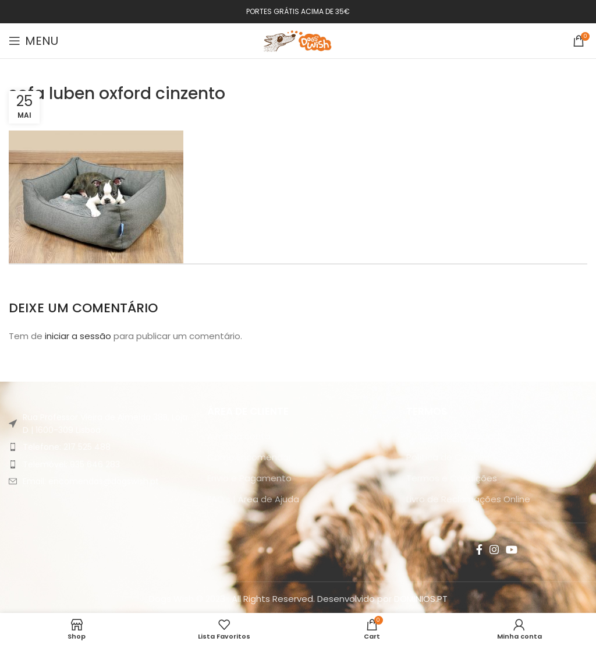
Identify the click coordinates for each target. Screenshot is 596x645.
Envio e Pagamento (249, 478)
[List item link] (99, 446)
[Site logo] (298, 40)
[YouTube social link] (511, 549)
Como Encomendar (249, 457)
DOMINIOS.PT (421, 599)
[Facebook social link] (479, 549)
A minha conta (239, 436)
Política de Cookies (447, 457)
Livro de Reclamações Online (468, 499)
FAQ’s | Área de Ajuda (253, 499)
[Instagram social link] (494, 549)
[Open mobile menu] (33, 40)
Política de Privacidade (455, 436)
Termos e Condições (451, 478)
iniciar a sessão (78, 336)
